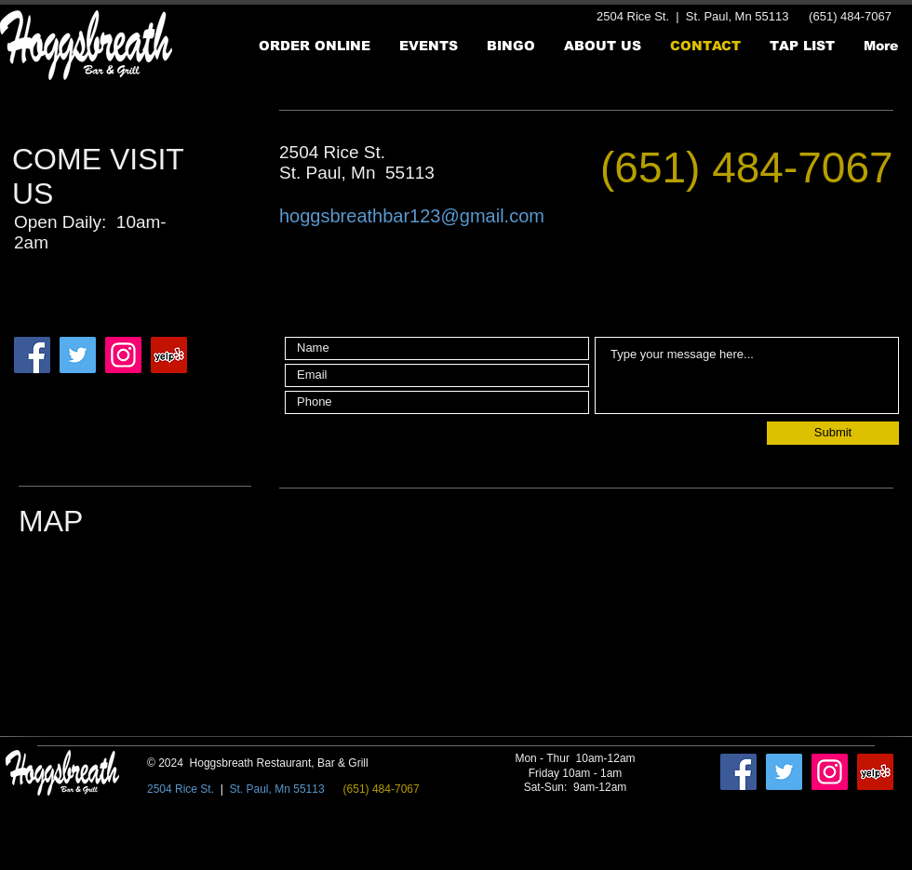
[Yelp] (169, 355)
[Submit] (833, 433)
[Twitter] (78, 355)
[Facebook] (32, 355)
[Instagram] (123, 355)
